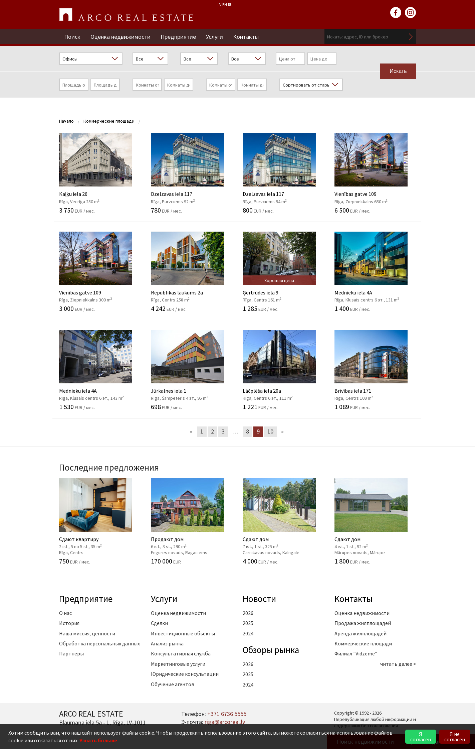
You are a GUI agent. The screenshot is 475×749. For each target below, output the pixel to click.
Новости (259, 598)
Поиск (72, 36)
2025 (248, 623)
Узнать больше (98, 740)
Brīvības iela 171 (375, 370)
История (69, 623)
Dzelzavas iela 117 (192, 173)
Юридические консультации (185, 673)
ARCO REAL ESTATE (126, 14)
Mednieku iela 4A (375, 272)
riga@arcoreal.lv (225, 722)
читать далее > (398, 663)
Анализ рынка (167, 643)
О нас (65, 613)
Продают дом (192, 521)
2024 (248, 633)
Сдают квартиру (100, 521)
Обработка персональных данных (99, 643)
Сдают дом (283, 521)
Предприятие (178, 36)
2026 (248, 613)
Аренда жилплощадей (360, 633)
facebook (396, 12)
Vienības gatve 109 (375, 173)
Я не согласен (454, 737)
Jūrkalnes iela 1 (192, 370)
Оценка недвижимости (120, 36)
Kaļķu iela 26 (100, 173)
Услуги (214, 36)
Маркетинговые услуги (178, 663)
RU (230, 4)
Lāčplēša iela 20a (283, 370)
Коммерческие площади (109, 121)
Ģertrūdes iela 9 (283, 272)
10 (270, 431)
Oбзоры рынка (271, 649)
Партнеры (71, 653)
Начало (66, 121)
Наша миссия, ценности (87, 633)
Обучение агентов (172, 684)
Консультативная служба (181, 653)
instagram (410, 12)
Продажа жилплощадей (362, 623)
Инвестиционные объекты (183, 633)
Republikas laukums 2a (192, 272)
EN (224, 4)
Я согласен (420, 737)
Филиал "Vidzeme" (355, 653)
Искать (411, 36)
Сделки (159, 623)
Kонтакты (246, 36)
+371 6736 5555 (226, 714)
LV (219, 4)
